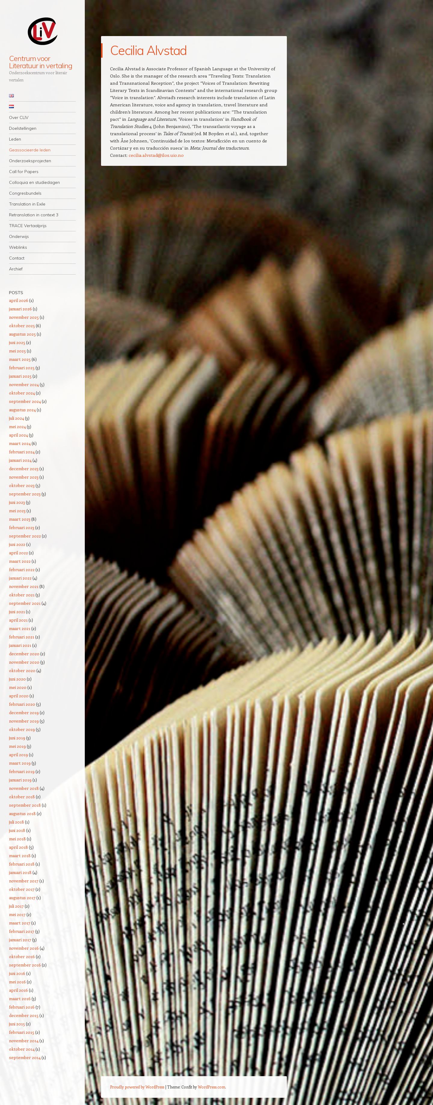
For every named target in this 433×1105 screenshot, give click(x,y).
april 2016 (18, 990)
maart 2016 (20, 998)
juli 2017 (16, 906)
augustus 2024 (22, 409)
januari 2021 (20, 645)
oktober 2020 (22, 670)
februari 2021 (21, 637)
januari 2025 (20, 376)
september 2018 (25, 805)
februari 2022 (22, 569)
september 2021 (25, 603)
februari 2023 (21, 527)
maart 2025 (20, 359)
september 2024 (25, 401)
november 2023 (23, 477)
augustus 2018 (22, 813)
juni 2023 (17, 502)
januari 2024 (20, 460)
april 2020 (19, 696)
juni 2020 (17, 679)
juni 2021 (17, 611)
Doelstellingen (22, 128)
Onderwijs (19, 236)
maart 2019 (20, 763)
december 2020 (24, 653)
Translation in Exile (27, 204)
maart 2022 (20, 561)
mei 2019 (17, 746)
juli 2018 (16, 822)
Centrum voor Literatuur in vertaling (40, 62)
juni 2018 (17, 830)
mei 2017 (17, 914)
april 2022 (18, 553)
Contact (16, 258)
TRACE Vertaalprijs (28, 225)
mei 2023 (17, 510)
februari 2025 (22, 367)
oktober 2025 (22, 325)
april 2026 (18, 300)
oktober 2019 (22, 729)
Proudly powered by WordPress (137, 1086)
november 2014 (23, 1040)
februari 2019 (22, 771)
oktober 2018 (22, 796)
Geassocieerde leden (30, 150)
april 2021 (18, 620)
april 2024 (18, 435)
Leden (15, 139)
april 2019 (18, 754)
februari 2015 (21, 1032)
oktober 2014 (22, 1049)
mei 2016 (17, 982)
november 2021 (23, 586)
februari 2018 (22, 864)
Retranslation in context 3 (33, 215)
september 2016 (25, 965)
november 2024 (24, 384)
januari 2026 (20, 309)
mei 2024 (17, 426)
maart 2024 (20, 443)
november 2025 (24, 317)
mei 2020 (17, 687)
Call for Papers (23, 171)
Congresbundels (25, 193)
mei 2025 (17, 351)
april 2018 (18, 847)
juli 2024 (16, 418)
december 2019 (24, 712)
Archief (16, 269)
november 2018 (24, 788)
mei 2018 (17, 839)
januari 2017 (20, 939)
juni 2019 (17, 738)
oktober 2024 (22, 393)
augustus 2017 (22, 897)
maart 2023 (19, 519)
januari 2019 (20, 780)
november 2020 (24, 662)
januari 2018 (20, 872)
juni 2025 (17, 342)
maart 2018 (20, 855)
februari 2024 (22, 452)
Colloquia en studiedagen (34, 182)
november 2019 (24, 721)
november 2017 (23, 881)
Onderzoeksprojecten (30, 160)
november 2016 (24, 948)
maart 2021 (19, 628)
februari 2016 (22, 1007)
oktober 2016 (22, 956)
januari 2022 (20, 578)
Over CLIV (19, 117)
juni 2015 (17, 1024)
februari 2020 (22, 704)
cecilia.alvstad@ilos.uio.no (156, 155)
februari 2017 (21, 931)
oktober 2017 (22, 889)
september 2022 (25, 536)
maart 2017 (19, 923)
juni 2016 (17, 973)
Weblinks (18, 247)
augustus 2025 (22, 334)
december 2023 (23, 468)
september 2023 (25, 494)
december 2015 (23, 1015)
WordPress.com (211, 1086)
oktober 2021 (22, 595)
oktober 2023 (22, 485)
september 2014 (25, 1057)
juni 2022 (17, 544)
